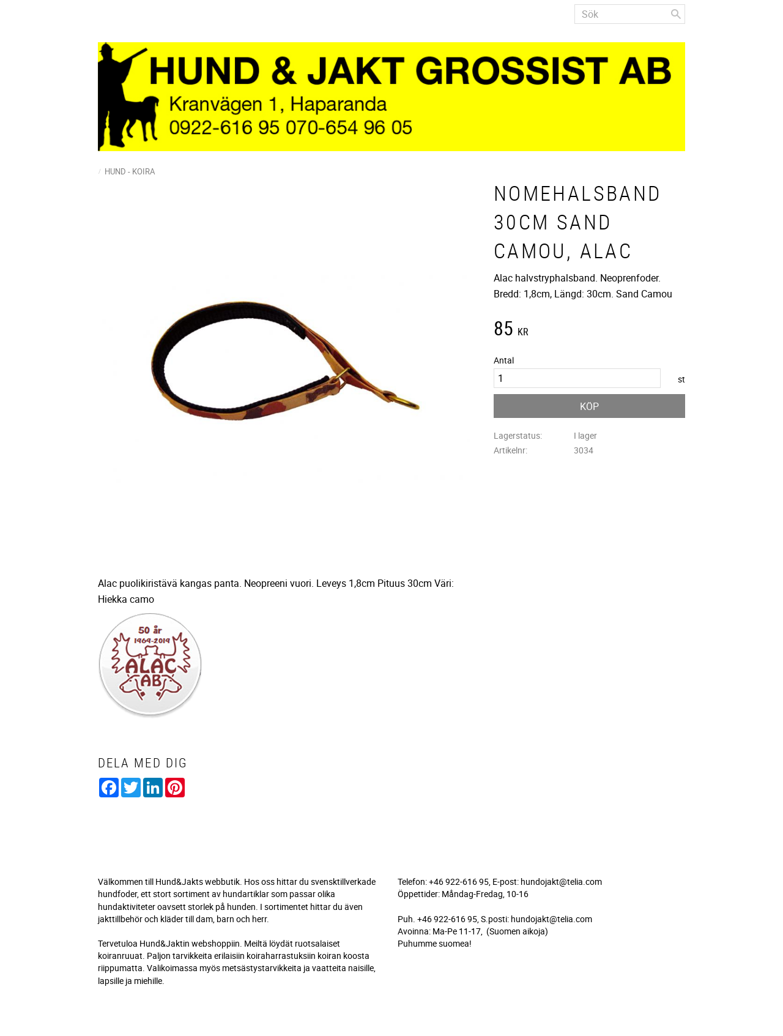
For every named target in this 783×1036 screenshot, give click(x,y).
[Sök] (676, 14)
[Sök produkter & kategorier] (629, 14)
